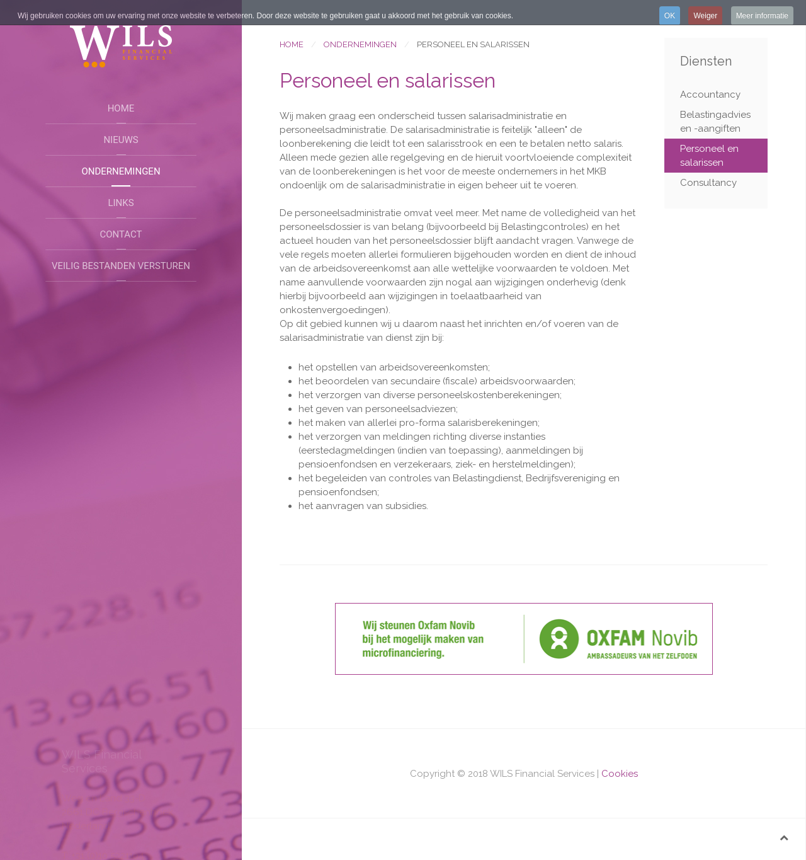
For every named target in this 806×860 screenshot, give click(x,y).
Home (121, 108)
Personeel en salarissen (709, 155)
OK (669, 15)
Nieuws (120, 140)
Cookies (619, 773)
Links (120, 203)
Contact (120, 234)
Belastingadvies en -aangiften (715, 121)
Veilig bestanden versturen (121, 266)
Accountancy (710, 94)
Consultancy (708, 182)
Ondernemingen (120, 171)
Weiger (705, 15)
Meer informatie (762, 15)
